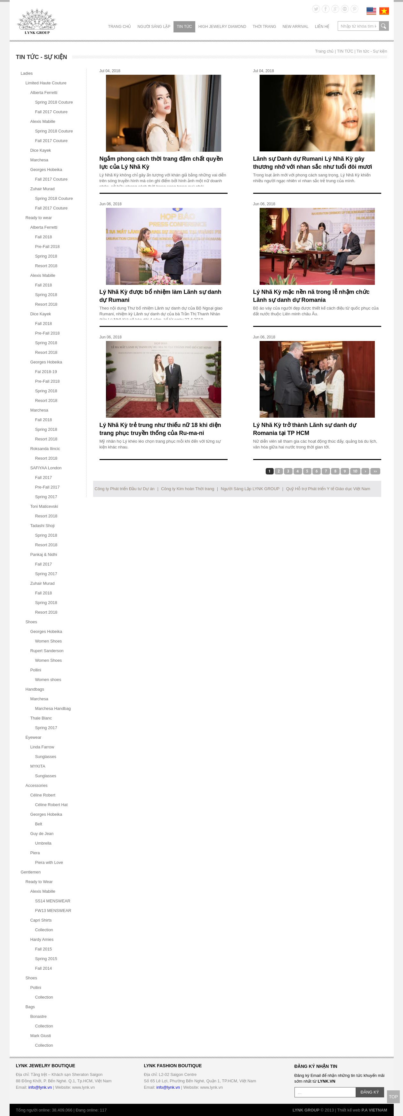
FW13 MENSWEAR (53, 910)
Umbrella (43, 843)
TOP (393, 1096)
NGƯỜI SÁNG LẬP (154, 26)
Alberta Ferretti (44, 92)
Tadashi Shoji (42, 525)
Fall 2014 (43, 968)
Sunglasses (45, 756)
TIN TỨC (184, 26)
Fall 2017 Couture (51, 111)
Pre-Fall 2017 (47, 487)
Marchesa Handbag (53, 708)
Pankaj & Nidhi (43, 554)
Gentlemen (31, 872)
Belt (38, 824)
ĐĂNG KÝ (370, 1092)
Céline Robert (42, 795)
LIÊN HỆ (322, 26)
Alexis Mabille (42, 121)
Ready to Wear (39, 881)
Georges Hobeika (46, 169)
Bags (30, 1006)
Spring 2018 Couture (54, 102)
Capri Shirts (41, 920)
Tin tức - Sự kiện (372, 51)
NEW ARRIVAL (296, 26)
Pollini (35, 670)
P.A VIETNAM (374, 1110)
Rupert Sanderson (47, 650)
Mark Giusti (40, 1035)
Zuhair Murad (42, 188)
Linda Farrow (42, 747)
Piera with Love (49, 862)
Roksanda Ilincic (45, 448)
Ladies (27, 73)
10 (355, 471)
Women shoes (48, 679)
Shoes (31, 621)
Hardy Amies (42, 939)
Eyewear (34, 737)
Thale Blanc (41, 718)
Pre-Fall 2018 (47, 246)
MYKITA (37, 766)
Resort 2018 (46, 265)
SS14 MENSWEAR (52, 901)
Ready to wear (39, 217)
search (384, 26)
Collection (44, 929)
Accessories (37, 785)
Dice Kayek (40, 150)
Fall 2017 (43, 477)
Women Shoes (48, 641)
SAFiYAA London (46, 467)
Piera (35, 852)
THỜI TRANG (264, 26)
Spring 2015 (46, 958)
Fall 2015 (43, 949)
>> (375, 471)
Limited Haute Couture (46, 83)
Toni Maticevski (44, 506)
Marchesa (39, 160)
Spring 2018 (46, 256)
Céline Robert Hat (51, 804)
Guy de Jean (42, 833)
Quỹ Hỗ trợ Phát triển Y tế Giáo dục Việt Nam (328, 488)
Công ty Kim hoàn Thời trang (187, 488)
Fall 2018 (43, 236)
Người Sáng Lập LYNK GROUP (250, 488)
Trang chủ (119, 26)
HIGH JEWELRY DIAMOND (222, 26)
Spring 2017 (46, 496)
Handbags (35, 689)
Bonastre (38, 1016)
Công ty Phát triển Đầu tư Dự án (125, 488)
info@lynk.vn (40, 1087)
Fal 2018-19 (46, 371)
